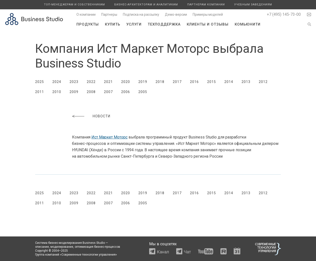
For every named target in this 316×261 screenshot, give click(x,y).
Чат (187, 251)
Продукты (87, 24)
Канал (163, 251)
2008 (91, 92)
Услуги (134, 24)
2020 (125, 82)
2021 (108, 82)
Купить (112, 24)
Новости (101, 116)
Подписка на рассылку (141, 14)
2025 (39, 82)
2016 (194, 82)
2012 (263, 82)
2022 (91, 82)
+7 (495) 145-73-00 (284, 14)
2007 (108, 92)
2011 (39, 92)
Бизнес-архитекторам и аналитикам (146, 4)
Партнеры (109, 14)
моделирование (61, 246)
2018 (160, 82)
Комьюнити (247, 24)
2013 (246, 82)
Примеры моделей (208, 14)
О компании (86, 14)
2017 (177, 82)
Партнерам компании (206, 4)
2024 (56, 82)
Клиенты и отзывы (208, 24)
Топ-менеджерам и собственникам (74, 4)
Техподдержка (164, 24)
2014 (228, 82)
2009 (74, 92)
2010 (56, 92)
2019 (142, 82)
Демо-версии (176, 14)
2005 (142, 92)
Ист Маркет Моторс (109, 137)
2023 (74, 82)
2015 (211, 82)
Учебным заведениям (253, 4)
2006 (125, 92)
